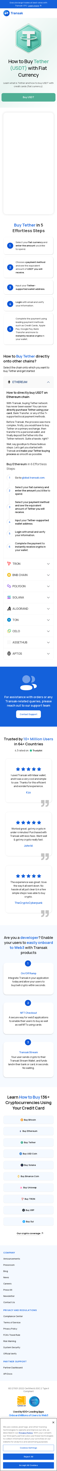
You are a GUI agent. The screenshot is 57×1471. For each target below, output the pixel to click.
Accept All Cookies (28, 1465)
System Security (11, 1347)
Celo (13, 631)
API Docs (7, 1373)
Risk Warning (9, 1341)
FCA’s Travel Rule (11, 1334)
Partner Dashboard (12, 1367)
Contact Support (28, 714)
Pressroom (9, 1264)
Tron (13, 564)
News (6, 1277)
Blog (5, 1271)
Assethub (17, 642)
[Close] (53, 1422)
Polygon (16, 586)
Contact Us (9, 1302)
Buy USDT (28, 97)
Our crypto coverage (28, 1233)
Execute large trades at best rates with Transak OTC (28, 4)
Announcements (11, 1258)
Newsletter (9, 1296)
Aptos (14, 654)
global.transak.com (33, 477)
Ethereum (17, 382)
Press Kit (7, 1289)
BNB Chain (17, 575)
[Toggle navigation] (52, 13)
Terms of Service (12, 1322)
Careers (7, 1283)
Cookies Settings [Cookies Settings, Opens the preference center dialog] (28, 1447)
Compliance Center (13, 1316)
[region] (28, 1444)
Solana (15, 597)
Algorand (17, 609)
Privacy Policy (10, 1328)
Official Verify (10, 1353)
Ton (13, 620)
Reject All (28, 1456)
